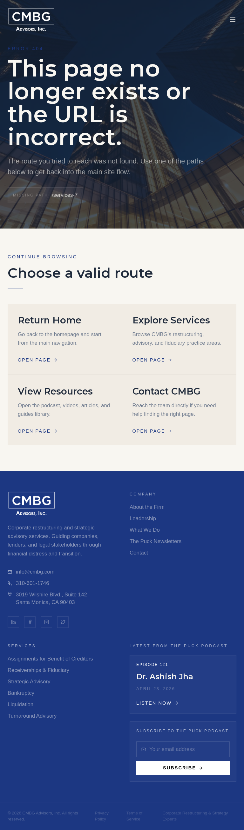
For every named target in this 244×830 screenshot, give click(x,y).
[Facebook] (30, 622)
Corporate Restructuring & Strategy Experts (195, 816)
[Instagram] (46, 622)
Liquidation (20, 704)
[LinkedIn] (13, 622)
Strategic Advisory (29, 682)
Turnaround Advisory (32, 716)
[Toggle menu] (232, 19)
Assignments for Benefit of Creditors (50, 659)
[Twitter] (63, 622)
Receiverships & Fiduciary (38, 670)
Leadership (143, 518)
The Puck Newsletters (155, 541)
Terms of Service (134, 816)
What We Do (145, 530)
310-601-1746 (28, 583)
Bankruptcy (21, 693)
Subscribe (183, 767)
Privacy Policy (102, 816)
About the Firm (147, 507)
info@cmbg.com (31, 572)
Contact (139, 553)
